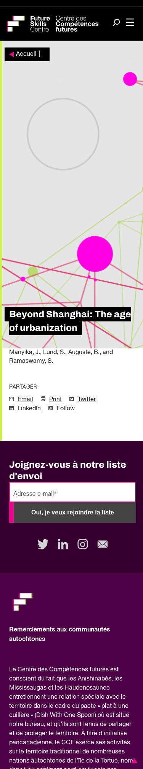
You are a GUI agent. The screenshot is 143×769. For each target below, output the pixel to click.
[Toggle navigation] (130, 23)
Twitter (87, 400)
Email (25, 400)
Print (55, 400)
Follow (66, 409)
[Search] (116, 23)
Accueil (26, 54)
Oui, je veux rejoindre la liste (72, 512)
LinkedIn (29, 409)
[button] (133, 760)
